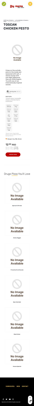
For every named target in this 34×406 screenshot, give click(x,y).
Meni (18, 386)
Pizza (5, 21)
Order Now (13, 154)
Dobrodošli (10, 386)
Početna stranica (9, 20)
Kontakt (25, 386)
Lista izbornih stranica (21, 20)
